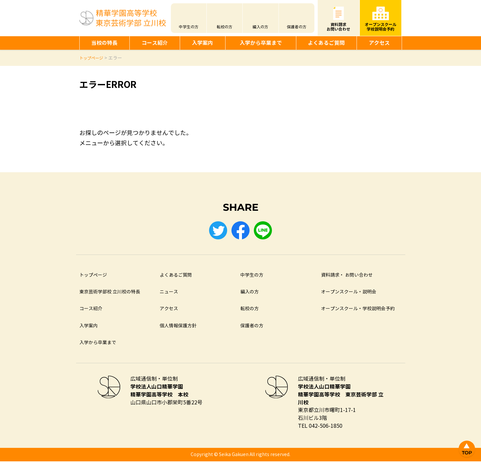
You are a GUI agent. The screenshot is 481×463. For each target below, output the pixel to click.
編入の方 (260, 27)
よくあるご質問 (326, 43)
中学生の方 (189, 27)
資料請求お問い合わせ (338, 27)
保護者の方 (297, 27)
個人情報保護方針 (178, 327)
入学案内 (202, 43)
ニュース (169, 293)
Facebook (241, 231)
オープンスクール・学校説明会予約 (358, 310)
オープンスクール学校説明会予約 (380, 27)
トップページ (93, 277)
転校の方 (224, 27)
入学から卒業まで (261, 43)
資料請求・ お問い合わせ (347, 277)
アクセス (379, 43)
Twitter (217, 231)
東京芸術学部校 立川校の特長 (109, 293)
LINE (265, 231)
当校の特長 (104, 43)
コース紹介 (155, 43)
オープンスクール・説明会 (348, 293)
